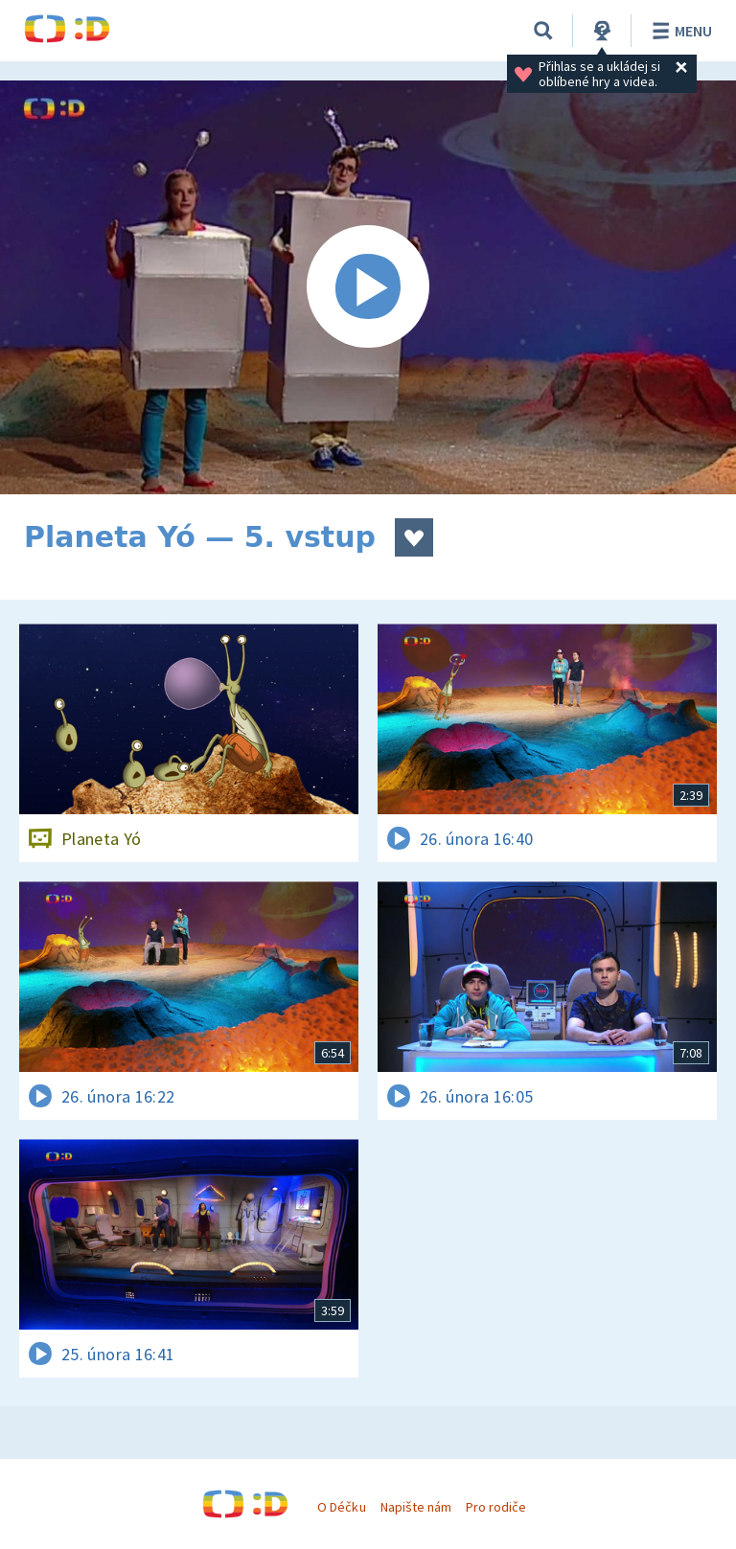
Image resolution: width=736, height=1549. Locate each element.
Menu (679, 30)
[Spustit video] (368, 287)
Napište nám (415, 1506)
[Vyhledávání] (543, 30)
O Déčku (341, 1506)
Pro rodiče (496, 1506)
